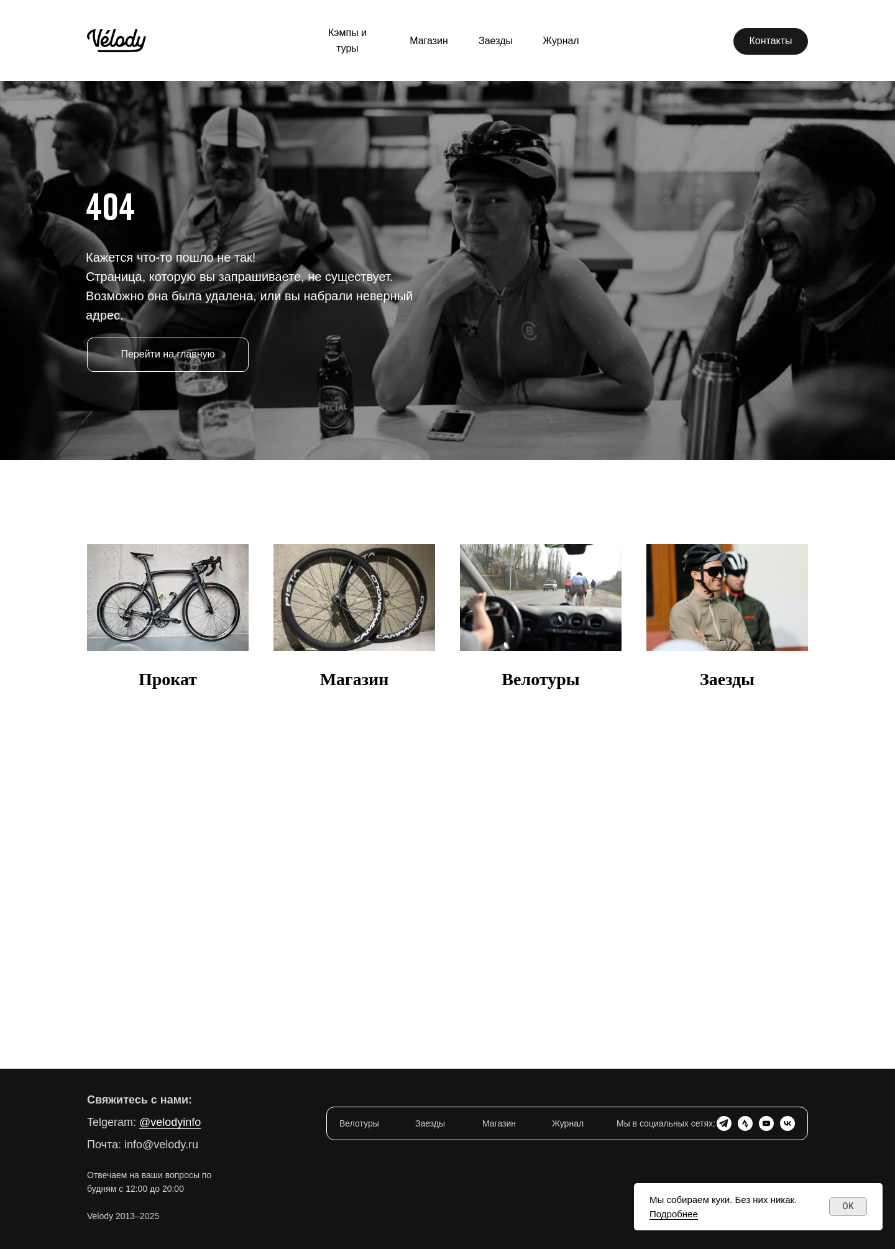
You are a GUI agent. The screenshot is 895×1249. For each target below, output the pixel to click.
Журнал (568, 1123)
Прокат (168, 679)
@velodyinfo (170, 1122)
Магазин (354, 679)
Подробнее (673, 1214)
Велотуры (540, 679)
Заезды (727, 679)
